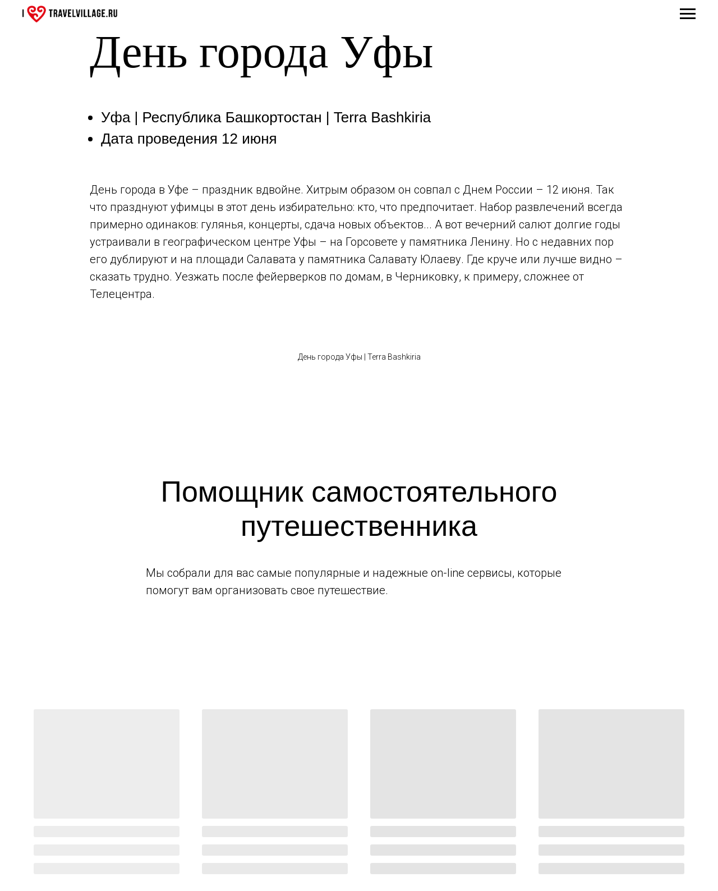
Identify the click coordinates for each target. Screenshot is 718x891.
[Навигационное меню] (688, 14)
